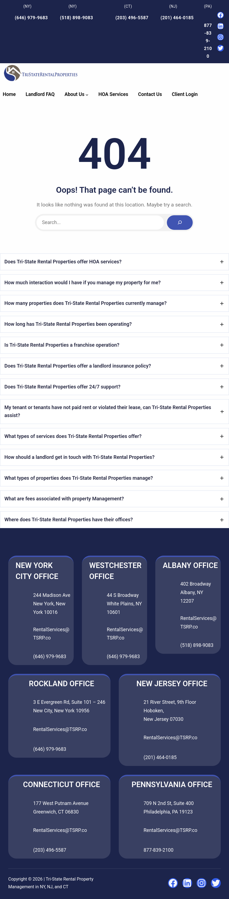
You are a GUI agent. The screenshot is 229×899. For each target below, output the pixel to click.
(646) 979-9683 (31, 17)
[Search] (180, 222)
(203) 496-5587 (131, 17)
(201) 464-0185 (177, 17)
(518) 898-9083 (76, 17)
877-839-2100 (208, 41)
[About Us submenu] (87, 94)
